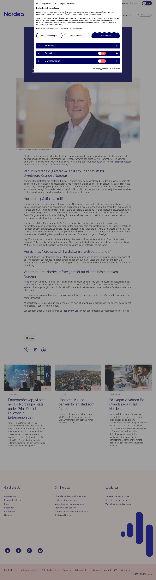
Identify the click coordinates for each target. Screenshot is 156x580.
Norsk (51, 8)
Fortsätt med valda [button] (77, 36)
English (45, 8)
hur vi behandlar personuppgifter (68, 28)
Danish (39, 8)
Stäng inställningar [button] (49, 36)
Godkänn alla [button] (105, 36)
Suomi (56, 8)
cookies (49, 28)
